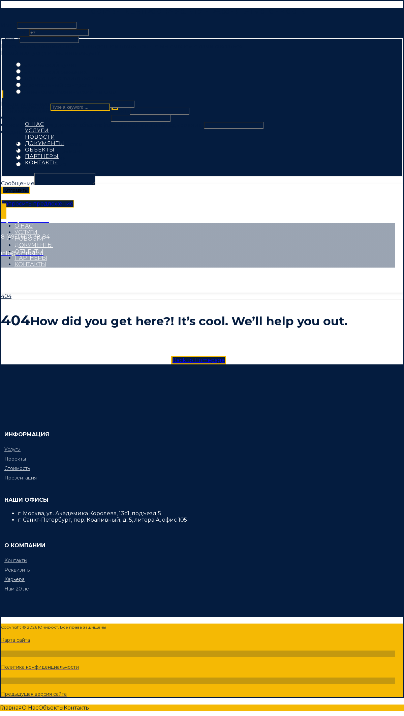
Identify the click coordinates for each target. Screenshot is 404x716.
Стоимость (17, 468)
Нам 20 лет (17, 589)
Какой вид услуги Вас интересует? (50, 53)
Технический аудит (49, 65)
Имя (9, 25)
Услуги (12, 449)
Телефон (15, 32)
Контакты (15, 560)
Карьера (14, 579)
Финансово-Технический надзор (69, 92)
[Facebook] (15, 276)
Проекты (15, 459)
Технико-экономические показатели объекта (65, 111)
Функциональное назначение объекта (56, 118)
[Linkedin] (93, 276)
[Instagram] (66, 276)
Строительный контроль (56, 85)
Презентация (20, 478)
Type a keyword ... (25, 107)
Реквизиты (17, 570)
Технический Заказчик (54, 71)
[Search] (115, 109)
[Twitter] (40, 276)
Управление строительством (62, 78)
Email (10, 39)
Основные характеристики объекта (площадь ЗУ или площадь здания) (102, 125)
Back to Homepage (199, 360)
